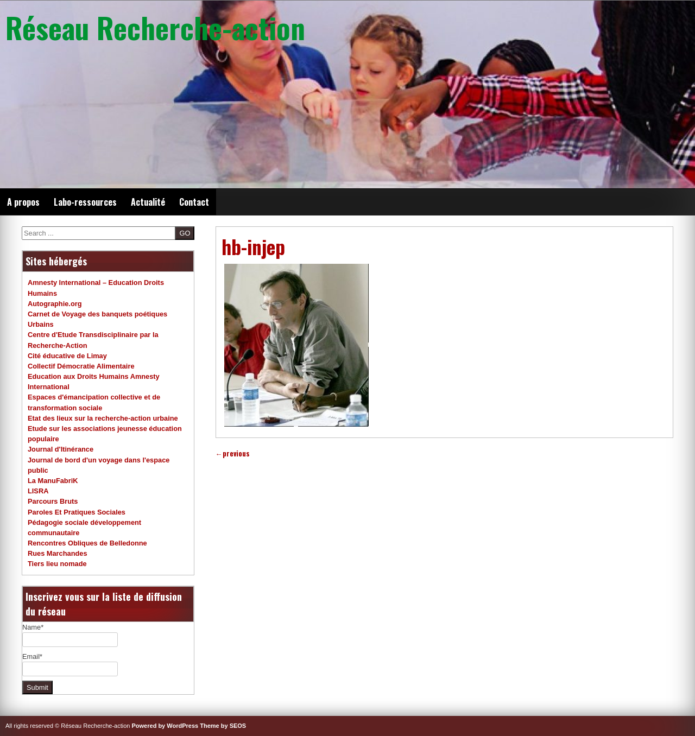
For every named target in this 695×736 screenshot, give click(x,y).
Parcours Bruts (53, 501)
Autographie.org (55, 304)
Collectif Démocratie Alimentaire (81, 366)
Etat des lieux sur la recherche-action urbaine (103, 418)
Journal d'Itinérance (60, 449)
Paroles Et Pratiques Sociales (76, 512)
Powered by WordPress (165, 725)
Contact (194, 201)
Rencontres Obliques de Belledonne (87, 543)
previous (233, 453)
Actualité (148, 201)
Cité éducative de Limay (67, 356)
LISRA (38, 491)
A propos (23, 201)
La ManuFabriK (53, 481)
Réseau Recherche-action (155, 27)
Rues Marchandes (57, 553)
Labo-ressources (85, 201)
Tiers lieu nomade (57, 564)
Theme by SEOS (223, 725)
